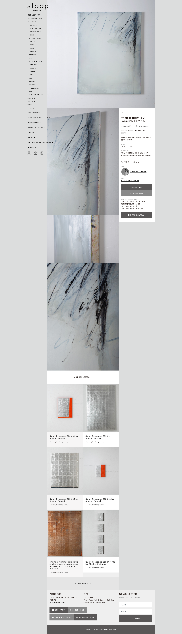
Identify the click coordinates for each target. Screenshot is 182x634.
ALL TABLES (34, 25)
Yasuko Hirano (134, 172)
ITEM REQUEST (63, 617)
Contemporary (143, 126)
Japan (124, 126)
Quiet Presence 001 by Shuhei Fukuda (97, 437)
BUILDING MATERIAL (38, 95)
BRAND (30, 105)
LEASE (31, 132)
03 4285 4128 (136, 193)
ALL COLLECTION (35, 18)
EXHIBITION (34, 113)
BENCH (33, 51)
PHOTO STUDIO (35, 128)
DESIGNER (32, 98)
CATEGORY (32, 22)
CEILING (34, 65)
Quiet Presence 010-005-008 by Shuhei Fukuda (100, 563)
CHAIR (33, 41)
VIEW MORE (81, 583)
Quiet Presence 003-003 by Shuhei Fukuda (63, 500)
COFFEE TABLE (36, 32)
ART (30, 91)
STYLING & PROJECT (38, 118)
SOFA (32, 45)
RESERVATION (138, 215)
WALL (32, 75)
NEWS (30, 137)
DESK (32, 35)
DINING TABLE (36, 28)
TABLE (32, 71)
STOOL (33, 48)
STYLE (30, 108)
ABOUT (31, 147)
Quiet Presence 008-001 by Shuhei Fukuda (99, 500)
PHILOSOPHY (34, 123)
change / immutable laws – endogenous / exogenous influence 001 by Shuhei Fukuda (64, 565)
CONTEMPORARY (130, 180)
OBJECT (32, 85)
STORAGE (32, 55)
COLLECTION (34, 15)
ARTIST (31, 101)
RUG (30, 78)
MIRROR (32, 81)
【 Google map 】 (57, 602)
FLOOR (33, 68)
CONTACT (60, 610)
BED (30, 58)
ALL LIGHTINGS (35, 61)
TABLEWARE (34, 88)
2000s (132, 126)
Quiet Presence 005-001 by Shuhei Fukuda (63, 437)
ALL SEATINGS (35, 38)
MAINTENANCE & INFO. (39, 142)
